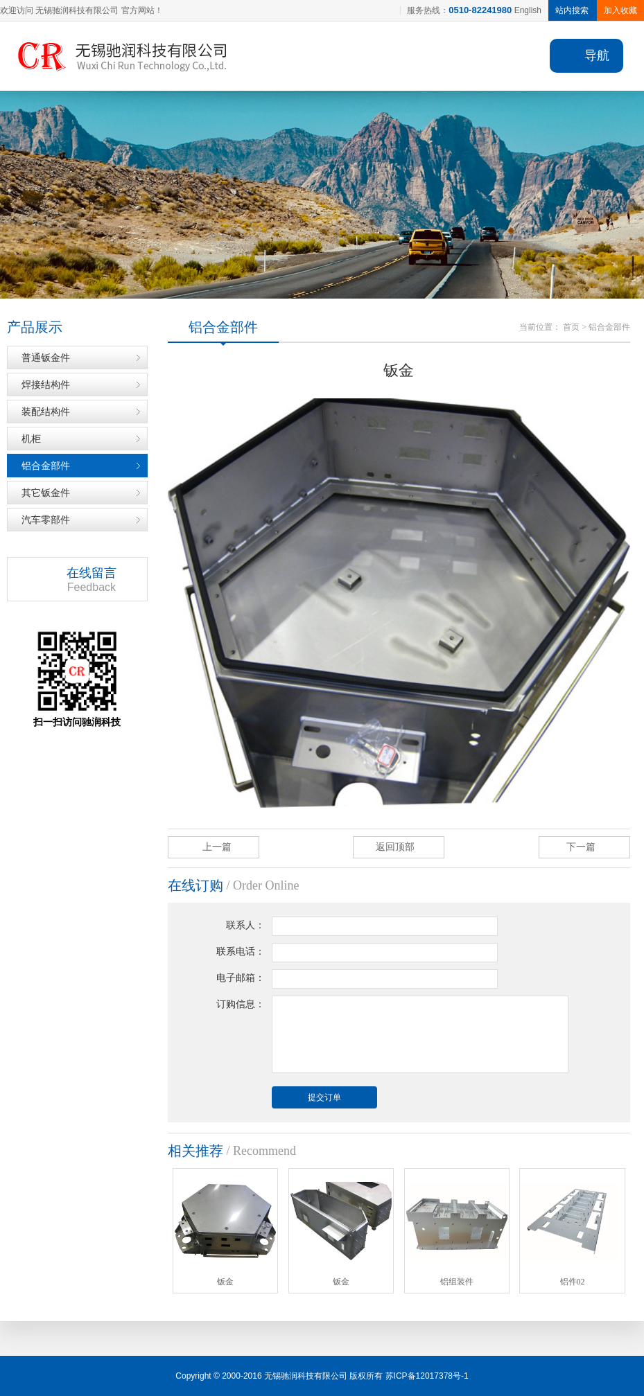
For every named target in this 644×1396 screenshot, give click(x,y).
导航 (596, 55)
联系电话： (240, 951)
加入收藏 (620, 10)
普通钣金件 (45, 357)
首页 (571, 327)
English (527, 10)
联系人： (245, 925)
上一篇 (217, 847)
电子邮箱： (240, 978)
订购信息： (240, 1004)
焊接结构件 (45, 384)
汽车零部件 (45, 519)
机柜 (31, 438)
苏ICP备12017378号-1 (427, 1376)
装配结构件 (45, 411)
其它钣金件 (45, 492)
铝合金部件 (45, 465)
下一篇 (580, 847)
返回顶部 (395, 847)
